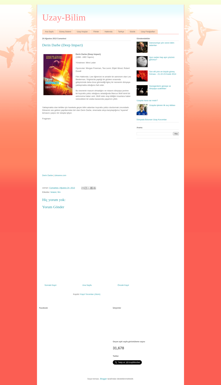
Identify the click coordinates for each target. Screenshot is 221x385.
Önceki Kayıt (123, 285)
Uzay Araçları (82, 32)
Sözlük (132, 32)
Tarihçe (121, 32)
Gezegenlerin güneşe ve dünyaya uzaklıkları (160, 87)
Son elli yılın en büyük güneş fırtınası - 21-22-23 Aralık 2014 (162, 72)
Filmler (96, 32)
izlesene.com (60, 175)
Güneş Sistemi (65, 32)
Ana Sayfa (49, 32)
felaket (53, 192)
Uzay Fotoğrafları (148, 32)
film (59, 192)
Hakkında (108, 32)
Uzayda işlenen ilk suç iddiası (162, 105)
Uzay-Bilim (64, 17)
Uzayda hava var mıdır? (147, 100)
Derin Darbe (47, 175)
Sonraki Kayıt (50, 285)
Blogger (103, 379)
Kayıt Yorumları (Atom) (90, 294)
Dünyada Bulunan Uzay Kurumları (152, 119)
